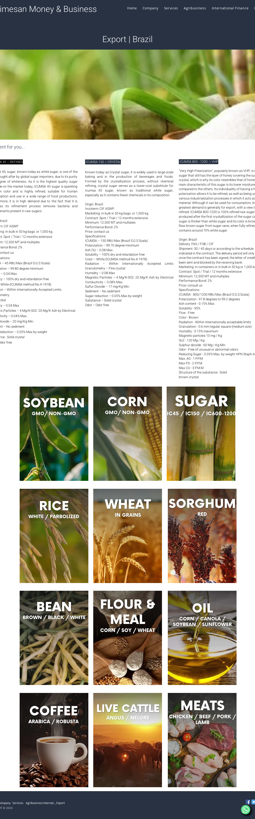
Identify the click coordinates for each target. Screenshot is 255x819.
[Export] (62, 803)
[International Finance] (49, 803)
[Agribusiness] (34, 803)
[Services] (19, 803)
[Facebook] (248, 802)
